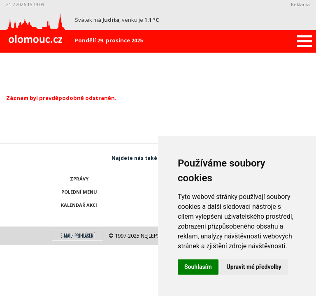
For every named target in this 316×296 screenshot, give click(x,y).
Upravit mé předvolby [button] (254, 267)
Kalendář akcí (79, 205)
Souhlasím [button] (198, 267)
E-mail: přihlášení (77, 235)
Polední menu (79, 192)
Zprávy (79, 179)
